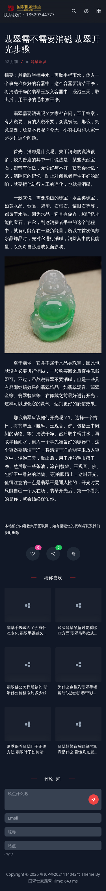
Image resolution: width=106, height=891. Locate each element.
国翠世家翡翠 (40, 881)
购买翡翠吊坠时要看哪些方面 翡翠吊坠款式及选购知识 (78, 630)
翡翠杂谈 (38, 61)
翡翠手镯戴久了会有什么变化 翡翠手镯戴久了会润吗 (27, 630)
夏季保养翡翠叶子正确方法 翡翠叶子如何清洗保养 (27, 749)
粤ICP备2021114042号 (60, 874)
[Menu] (99, 11)
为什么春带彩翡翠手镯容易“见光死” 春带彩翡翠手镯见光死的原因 (77, 690)
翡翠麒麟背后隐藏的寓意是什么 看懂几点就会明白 (78, 749)
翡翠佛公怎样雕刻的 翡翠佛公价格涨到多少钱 (27, 689)
